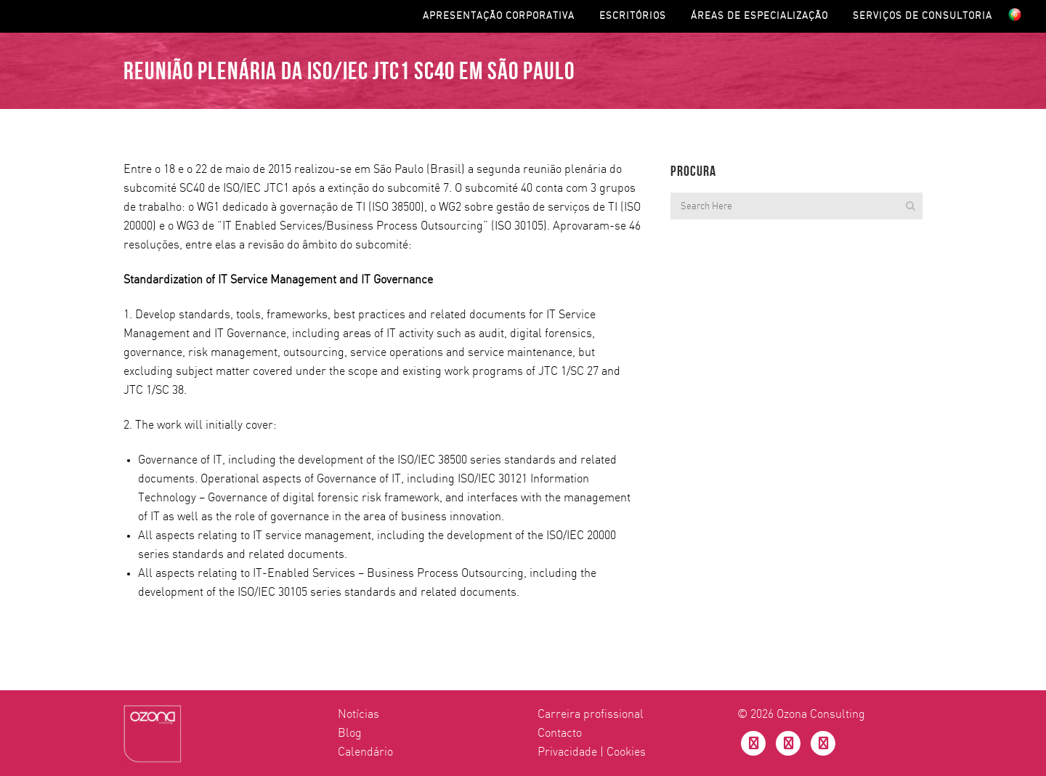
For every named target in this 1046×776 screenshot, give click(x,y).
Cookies (626, 752)
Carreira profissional (591, 714)
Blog (350, 733)
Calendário (365, 752)
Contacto (560, 733)
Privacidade (567, 752)
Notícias (358, 714)
